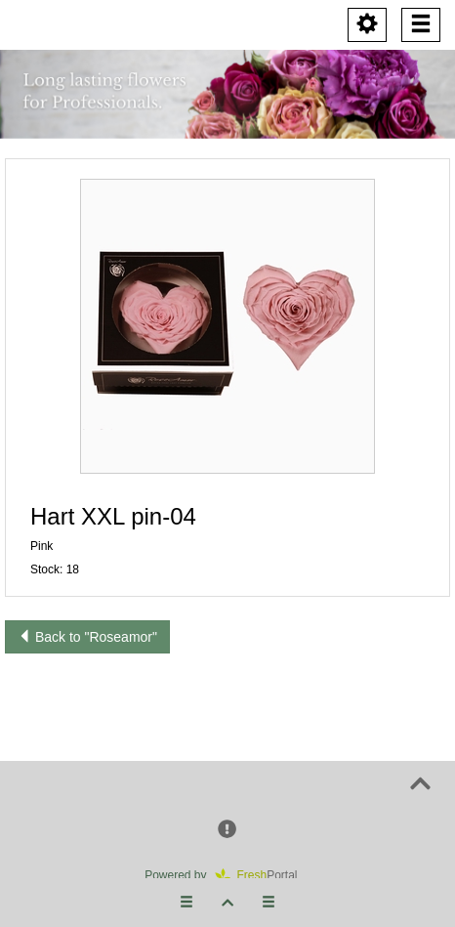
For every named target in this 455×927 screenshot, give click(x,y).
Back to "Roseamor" (87, 637)
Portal (262, 875)
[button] (227, 326)
